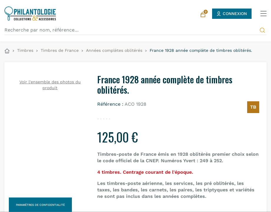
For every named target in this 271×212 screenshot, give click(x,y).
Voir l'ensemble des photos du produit (50, 85)
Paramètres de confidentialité (40, 204)
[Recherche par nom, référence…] (135, 30)
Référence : (110, 104)
